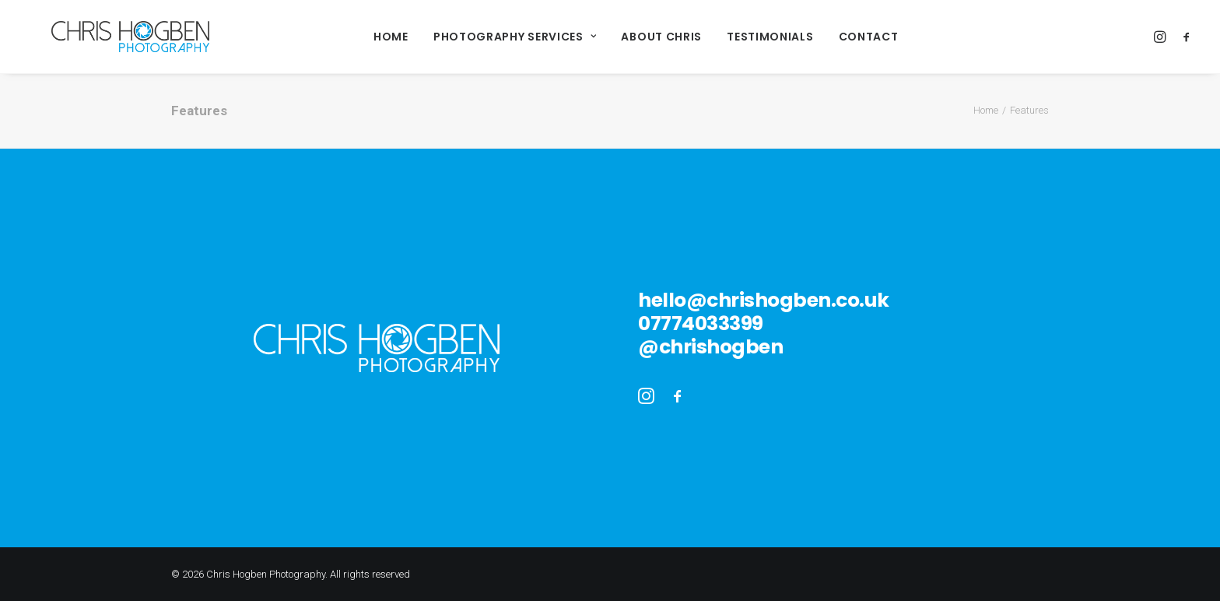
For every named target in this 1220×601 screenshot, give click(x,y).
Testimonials (745, 36)
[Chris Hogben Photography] (105, 36)
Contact (844, 36)
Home (366, 36)
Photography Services (490, 36)
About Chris (636, 36)
